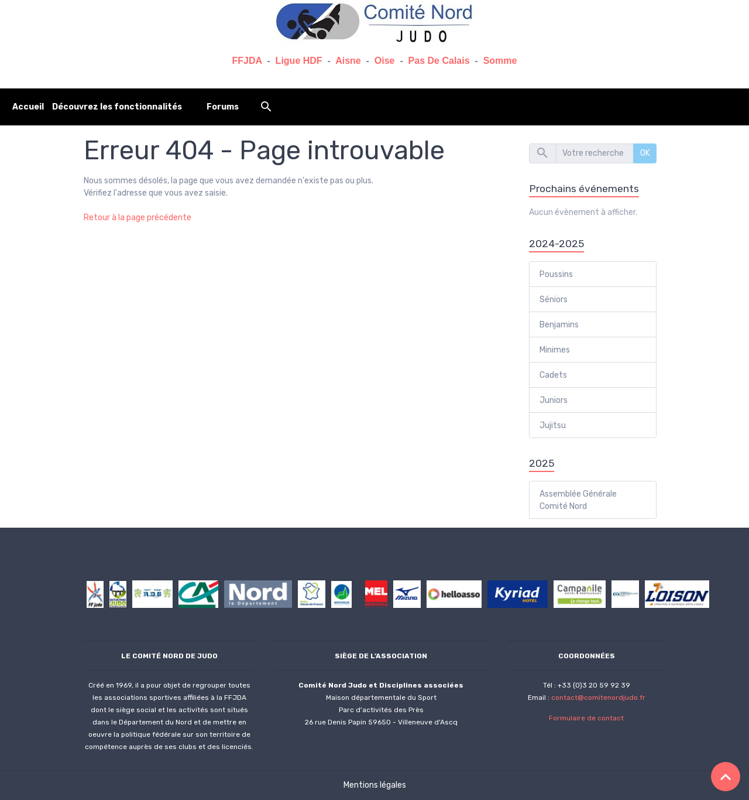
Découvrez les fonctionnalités (117, 107)
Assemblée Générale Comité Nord (578, 500)
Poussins (556, 274)
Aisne (348, 61)
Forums (223, 107)
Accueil (28, 107)
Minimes (555, 350)
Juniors (554, 400)
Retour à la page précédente (137, 218)
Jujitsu (553, 425)
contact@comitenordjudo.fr (598, 697)
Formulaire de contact (586, 718)
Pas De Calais (439, 61)
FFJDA (247, 61)
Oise (384, 61)
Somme (500, 61)
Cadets (553, 375)
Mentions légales (374, 785)
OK (645, 153)
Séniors (554, 300)
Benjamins (559, 325)
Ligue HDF (299, 61)
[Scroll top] (725, 776)
